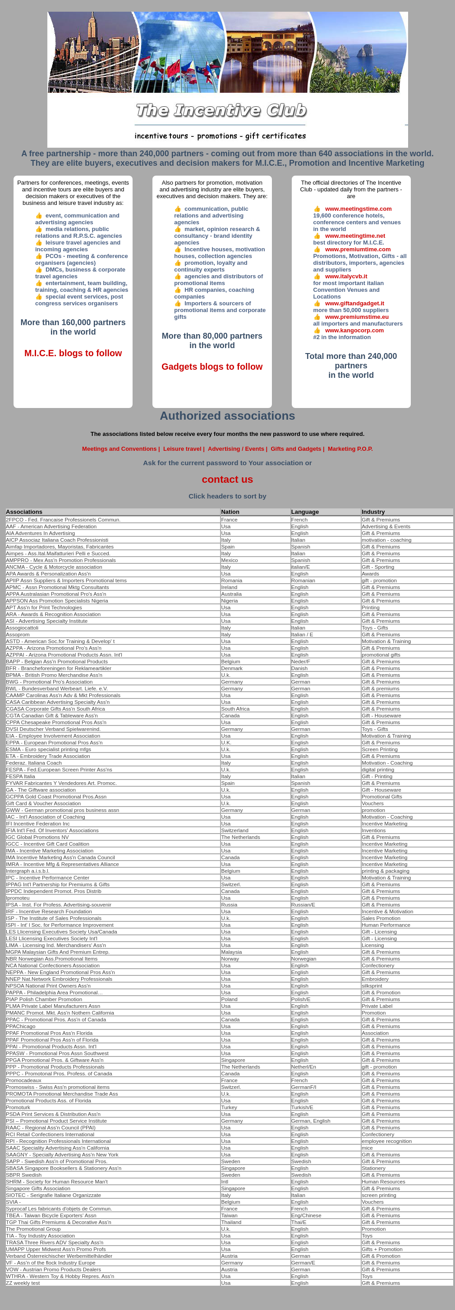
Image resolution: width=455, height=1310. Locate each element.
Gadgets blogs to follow (211, 367)
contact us (227, 479)
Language (305, 511)
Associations (24, 511)
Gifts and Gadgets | (298, 448)
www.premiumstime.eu (357, 316)
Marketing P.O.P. (350, 448)
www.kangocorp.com (354, 330)
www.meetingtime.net (355, 235)
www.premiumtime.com (358, 249)
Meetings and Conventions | (121, 448)
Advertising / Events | (239, 448)
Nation (230, 511)
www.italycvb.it (346, 276)
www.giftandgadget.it (354, 303)
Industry (373, 511)
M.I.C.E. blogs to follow (73, 353)
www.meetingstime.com (358, 208)
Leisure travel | (184, 448)
